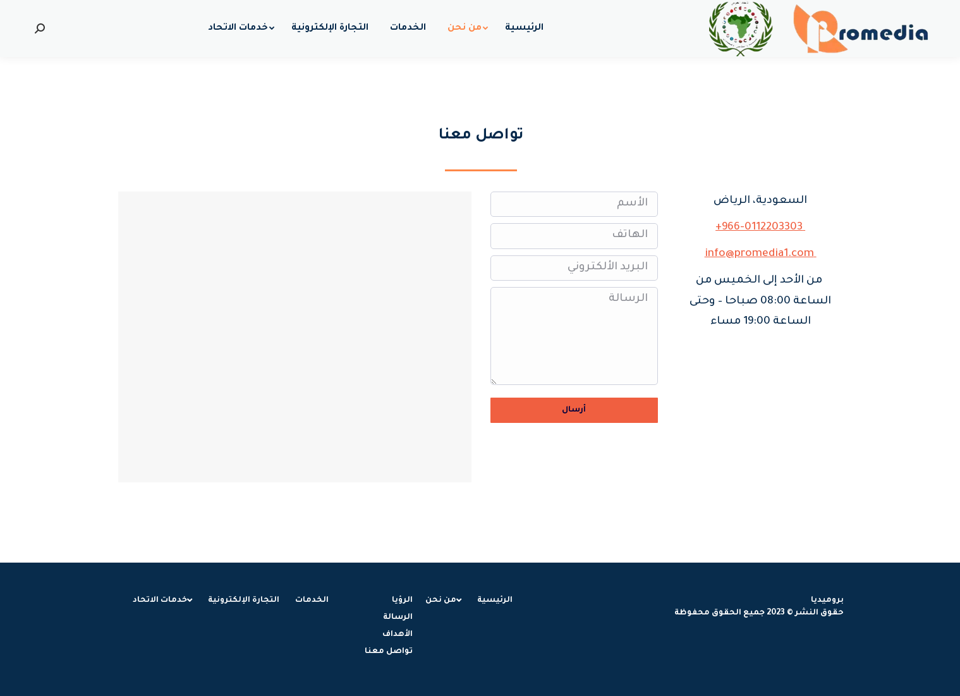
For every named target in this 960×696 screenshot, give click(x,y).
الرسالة (574, 336)
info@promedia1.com (761, 254)
